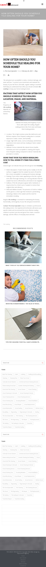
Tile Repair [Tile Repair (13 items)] (24, 419)
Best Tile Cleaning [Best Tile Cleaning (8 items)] (7, 374)
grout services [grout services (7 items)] (29, 408)
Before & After (8, 520)
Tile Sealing (6, 224)
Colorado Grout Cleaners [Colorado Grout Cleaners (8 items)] (9, 382)
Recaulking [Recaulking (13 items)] (5, 412)
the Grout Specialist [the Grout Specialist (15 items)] (8, 416)
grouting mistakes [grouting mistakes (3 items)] (20, 400)
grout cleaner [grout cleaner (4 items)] (21, 389)
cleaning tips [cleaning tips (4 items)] (13, 378)
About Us (6, 513)
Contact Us (7, 523)
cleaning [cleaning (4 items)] (5, 378)
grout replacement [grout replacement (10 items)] (29, 404)
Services (6, 516)
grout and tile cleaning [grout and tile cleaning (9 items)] (9, 389)
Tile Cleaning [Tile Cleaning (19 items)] (19, 416)
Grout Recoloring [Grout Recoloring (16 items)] (7, 404)
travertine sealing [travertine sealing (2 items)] (19, 427)
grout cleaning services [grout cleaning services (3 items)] (23, 397)
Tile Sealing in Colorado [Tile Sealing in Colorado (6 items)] (17, 423)
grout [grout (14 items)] (38, 385)
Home (5, 506)
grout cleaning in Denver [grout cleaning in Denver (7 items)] (26, 393)
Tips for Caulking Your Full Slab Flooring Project (24, 342)
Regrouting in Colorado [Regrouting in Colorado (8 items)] (26, 412)
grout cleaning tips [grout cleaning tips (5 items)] (8, 400)
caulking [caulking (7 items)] (23, 374)
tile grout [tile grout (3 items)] (5, 419)
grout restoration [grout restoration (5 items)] (7, 408)
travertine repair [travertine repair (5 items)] (7, 427)
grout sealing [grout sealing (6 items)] (18, 408)
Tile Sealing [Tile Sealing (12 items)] (5, 423)
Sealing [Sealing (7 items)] (37, 412)
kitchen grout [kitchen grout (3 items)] (39, 408)
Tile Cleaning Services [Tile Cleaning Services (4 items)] (31, 416)
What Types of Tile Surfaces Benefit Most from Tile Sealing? (24, 265)
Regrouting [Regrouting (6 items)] (14, 412)
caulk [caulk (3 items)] (16, 374)
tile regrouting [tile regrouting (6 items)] (15, 419)
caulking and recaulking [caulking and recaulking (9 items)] (34, 374)
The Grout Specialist (11, 71)
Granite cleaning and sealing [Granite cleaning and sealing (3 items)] (26, 385)
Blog (36, 71)
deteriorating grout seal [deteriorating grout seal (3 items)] (9, 385)
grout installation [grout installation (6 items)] (33, 400)
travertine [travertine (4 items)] (29, 423)
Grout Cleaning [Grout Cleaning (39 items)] (32, 389)
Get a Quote (7, 510)
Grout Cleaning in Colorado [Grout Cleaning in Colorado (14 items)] (10, 393)
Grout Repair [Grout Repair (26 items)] (18, 404)
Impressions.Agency (23, 553)
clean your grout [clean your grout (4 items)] (24, 378)
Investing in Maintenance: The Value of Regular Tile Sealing (24, 304)
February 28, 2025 (27, 71)
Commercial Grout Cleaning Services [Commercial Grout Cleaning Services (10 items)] (28, 382)
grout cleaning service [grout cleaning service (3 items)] (9, 397)
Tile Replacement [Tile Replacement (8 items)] (34, 419)
